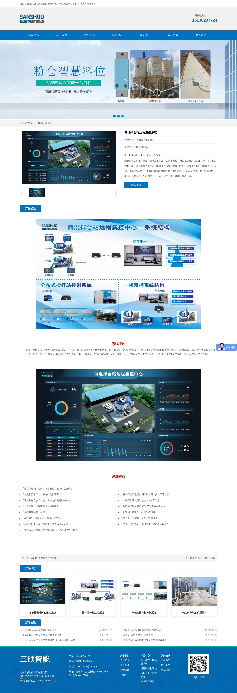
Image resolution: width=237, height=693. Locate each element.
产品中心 (89, 35)
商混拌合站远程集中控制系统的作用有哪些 (145, 640)
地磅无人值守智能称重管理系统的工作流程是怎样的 (48, 640)
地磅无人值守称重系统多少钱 (138, 635)
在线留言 (173, 35)
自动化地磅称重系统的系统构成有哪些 (41, 635)
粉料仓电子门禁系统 (149, 675)
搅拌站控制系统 (149, 668)
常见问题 (165, 670)
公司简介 (124, 660)
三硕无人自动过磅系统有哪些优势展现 (142, 630)
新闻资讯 (145, 35)
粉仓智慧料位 (147, 681)
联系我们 (201, 35)
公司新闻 (165, 660)
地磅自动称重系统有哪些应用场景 (39, 630)
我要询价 (136, 185)
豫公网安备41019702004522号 (37, 680)
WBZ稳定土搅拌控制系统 (44, 557)
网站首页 (33, 35)
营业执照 (49, 676)
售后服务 (124, 665)
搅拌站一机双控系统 (205, 557)
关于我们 (61, 35)
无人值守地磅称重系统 (149, 662)
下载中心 (124, 675)
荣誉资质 (124, 670)
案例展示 (117, 35)
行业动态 (165, 665)
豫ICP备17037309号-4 (31, 676)
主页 (22, 123)
